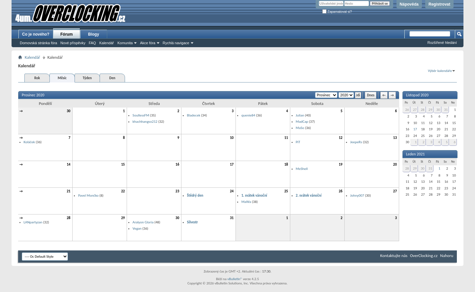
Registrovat (439, 4)
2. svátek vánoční (309, 195)
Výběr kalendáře (440, 71)
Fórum (66, 34)
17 (232, 164)
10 (232, 138)
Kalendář (106, 43)
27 (395, 191)
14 (68, 164)
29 (123, 218)
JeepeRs (356, 142)
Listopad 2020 (417, 95)
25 (286, 191)
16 (177, 164)
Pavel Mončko (88, 195)
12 (340, 138)
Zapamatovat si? (337, 12)
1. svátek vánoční (254, 195)
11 (286, 138)
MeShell (302, 169)
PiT (298, 142)
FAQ (92, 43)
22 (123, 191)
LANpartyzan (33, 222)
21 (68, 191)
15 (123, 164)
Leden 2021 (415, 154)
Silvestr (192, 222)
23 (177, 191)
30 (68, 111)
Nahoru (446, 255)
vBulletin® (234, 279)
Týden (87, 78)
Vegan (137, 228)
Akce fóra (147, 43)
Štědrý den (195, 195)
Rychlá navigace (176, 43)
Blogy (93, 34)
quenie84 (248, 115)
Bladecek (193, 115)
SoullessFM (141, 115)
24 (232, 191)
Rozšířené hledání (442, 43)
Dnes (370, 95)
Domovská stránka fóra (38, 43)
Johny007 (357, 195)
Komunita (125, 43)
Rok (37, 78)
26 (340, 191)
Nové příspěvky (72, 43)
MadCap (302, 121)
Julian (300, 115)
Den (112, 78)
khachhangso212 (145, 121)
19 (340, 164)
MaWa (246, 202)
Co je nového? (35, 34)
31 (232, 218)
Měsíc (62, 78)
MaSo (300, 128)
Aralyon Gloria (143, 222)
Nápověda (409, 4)
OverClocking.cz (423, 255)
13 (395, 138)
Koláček (29, 142)
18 (286, 164)
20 (395, 164)
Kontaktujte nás (393, 255)
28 (68, 218)
